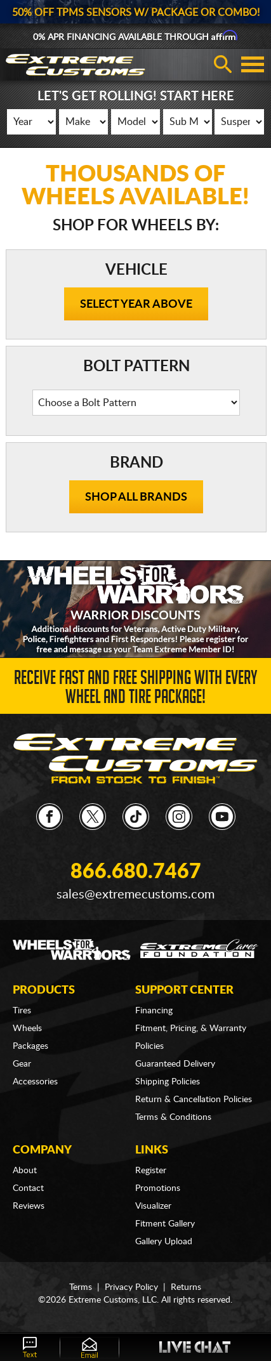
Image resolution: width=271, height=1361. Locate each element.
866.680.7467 (135, 872)
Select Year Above (136, 304)
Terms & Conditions (173, 1117)
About (25, 1170)
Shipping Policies (167, 1081)
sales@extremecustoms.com (135, 894)
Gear (22, 1064)
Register (150, 1170)
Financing (154, 1010)
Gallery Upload (163, 1241)
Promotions (157, 1188)
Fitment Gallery (165, 1224)
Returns (186, 1287)
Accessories (35, 1081)
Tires (22, 1010)
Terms (80, 1287)
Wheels (27, 1028)
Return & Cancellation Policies (193, 1099)
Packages (30, 1046)
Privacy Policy (131, 1287)
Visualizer (153, 1206)
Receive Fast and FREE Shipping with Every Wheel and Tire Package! (135, 690)
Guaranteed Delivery (175, 1064)
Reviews (28, 1206)
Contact (28, 1188)
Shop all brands (136, 497)
